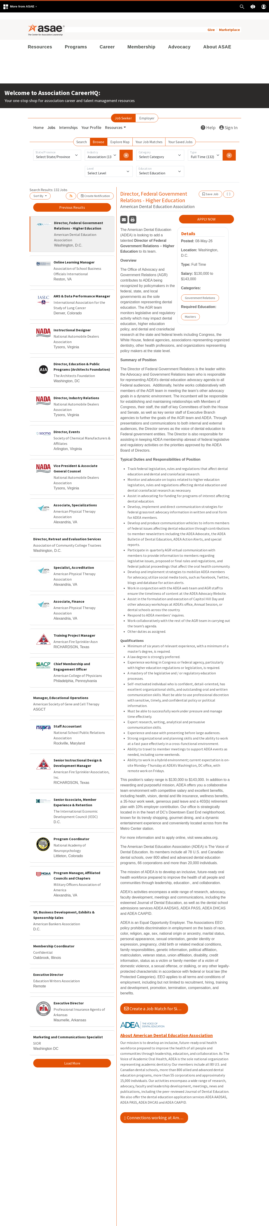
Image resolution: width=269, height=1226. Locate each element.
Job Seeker (123, 111)
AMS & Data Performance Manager (82, 289)
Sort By (38, 189)
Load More (72, 1056)
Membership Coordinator (53, 939)
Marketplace (229, 22)
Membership (141, 39)
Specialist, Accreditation (74, 560)
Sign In (228, 120)
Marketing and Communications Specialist (68, 1030)
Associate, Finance (69, 594)
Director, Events (67, 424)
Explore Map (120, 135)
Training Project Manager (74, 628)
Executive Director (48, 967)
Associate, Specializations (75, 498)
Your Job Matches (149, 135)
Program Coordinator (71, 832)
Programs (76, 39)
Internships (68, 120)
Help (208, 120)
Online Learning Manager (74, 255)
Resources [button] (114, 120)
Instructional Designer (72, 323)
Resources (40, 39)
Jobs (51, 120)
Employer (146, 111)
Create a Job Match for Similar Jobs (156, 1001)
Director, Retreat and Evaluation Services (67, 532)
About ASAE (217, 39)
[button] (20, 6)
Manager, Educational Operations (60, 690)
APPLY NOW (206, 212)
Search (81, 135)
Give (211, 22)
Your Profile (91, 120)
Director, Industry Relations (76, 391)
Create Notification (95, 189)
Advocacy (179, 39)
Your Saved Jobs (180, 135)
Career (107, 39)
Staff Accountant (68, 719)
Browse (98, 135)
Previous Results (72, 200)
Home (38, 120)
